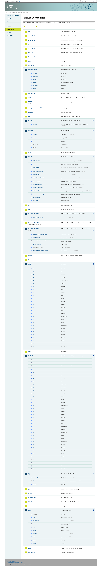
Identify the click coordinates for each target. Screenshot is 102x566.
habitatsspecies (36, 197)
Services (9, 32)
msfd (29, 489)
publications (32, 497)
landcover (31, 260)
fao (29, 116)
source (34, 141)
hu (33, 304)
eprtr (29, 97)
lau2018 (30, 356)
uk (33, 346)
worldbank (31, 552)
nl (33, 325)
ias (29, 205)
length (34, 527)
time (34, 536)
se (33, 337)
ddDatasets (35, 76)
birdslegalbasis (36, 160)
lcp (29, 473)
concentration (36, 520)
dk (33, 286)
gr (33, 408)
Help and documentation (13, 15)
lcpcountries (36, 477)
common (31, 65)
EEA (13, 1)
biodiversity (31, 57)
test (29, 506)
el (33, 292)
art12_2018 (31, 40)
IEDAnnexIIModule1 (34, 213)
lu (33, 316)
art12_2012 (31, 36)
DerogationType (36, 237)
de (33, 283)
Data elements (10, 24)
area (34, 517)
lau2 (29, 351)
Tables (8, 21)
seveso (30, 501)
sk (33, 343)
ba (33, 366)
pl (33, 328)
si (33, 340)
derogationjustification (38, 177)
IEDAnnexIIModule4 (34, 228)
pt (33, 331)
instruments (36, 200)
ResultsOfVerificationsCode (39, 241)
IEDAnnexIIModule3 (34, 222)
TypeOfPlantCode (37, 244)
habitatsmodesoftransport (39, 194)
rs (33, 453)
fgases (30, 120)
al (33, 360)
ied (29, 209)
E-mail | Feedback (11, 561)
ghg (29, 152)
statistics (35, 533)
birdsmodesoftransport (38, 171)
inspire (30, 255)
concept (35, 134)
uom (29, 510)
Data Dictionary (18, 12)
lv (33, 319)
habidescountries (37, 181)
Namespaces (10, 35)
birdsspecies (36, 174)
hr (33, 411)
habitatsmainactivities (38, 187)
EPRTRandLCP (32, 102)
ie (33, 307)
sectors (34, 484)
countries (35, 124)
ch (33, 375)
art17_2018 (31, 52)
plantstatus (35, 480)
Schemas (9, 26)
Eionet (13, 12)
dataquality (31, 93)
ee (33, 289)
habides (30, 156)
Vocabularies (10, 29)
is (33, 420)
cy (33, 277)
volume (34, 543)
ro (33, 334)
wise (29, 548)
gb (33, 405)
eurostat (30, 112)
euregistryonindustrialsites (36, 108)
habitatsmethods (37, 190)
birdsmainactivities (37, 164)
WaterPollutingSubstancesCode (40, 250)
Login (82, 1)
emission (35, 523)
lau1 (29, 264)
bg (33, 274)
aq (29, 31)
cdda (29, 61)
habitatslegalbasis (37, 184)
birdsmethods (36, 167)
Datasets (9, 18)
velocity (35, 540)
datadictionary (32, 69)
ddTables (35, 79)
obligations (35, 85)
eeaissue (35, 82)
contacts (35, 73)
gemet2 (30, 130)
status (34, 88)
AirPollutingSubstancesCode (40, 234)
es (33, 295)
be (33, 271)
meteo (34, 530)
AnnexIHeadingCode (38, 217)
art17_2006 (31, 44)
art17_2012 (31, 48)
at (33, 268)
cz (33, 280)
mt (33, 322)
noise (30, 493)
